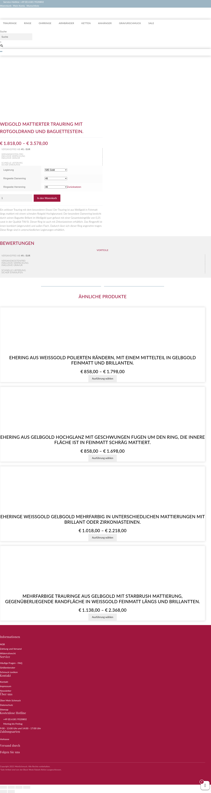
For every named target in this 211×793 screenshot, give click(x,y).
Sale (151, 23)
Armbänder (66, 23)
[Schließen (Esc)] (26, 787)
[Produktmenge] (16, 198)
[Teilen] (18, 787)
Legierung (8, 170)
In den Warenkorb (47, 198)
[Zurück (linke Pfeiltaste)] (3, 791)
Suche (3, 31)
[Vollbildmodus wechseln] (11, 787)
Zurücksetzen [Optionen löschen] (74, 187)
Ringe (27, 23)
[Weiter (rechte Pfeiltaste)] (11, 791)
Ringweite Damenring (14, 178)
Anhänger (105, 23)
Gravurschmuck (130, 23)
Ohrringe (45, 23)
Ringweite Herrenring (14, 187)
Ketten (86, 23)
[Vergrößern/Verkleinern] (3, 787)
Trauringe (10, 23)
